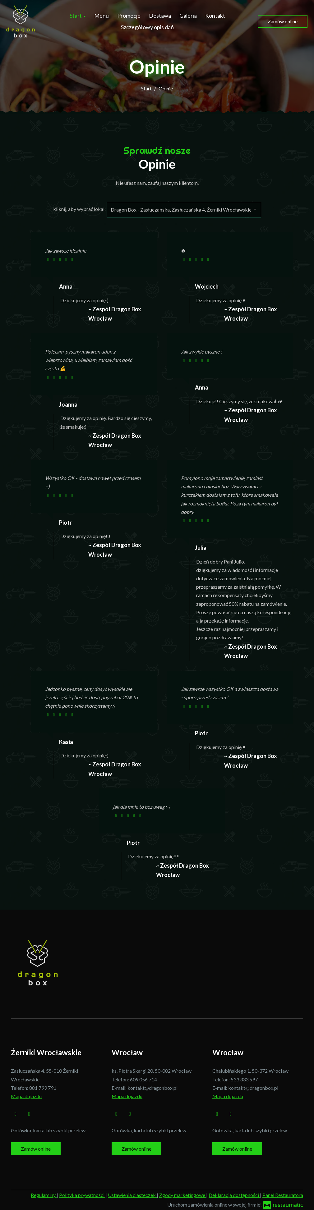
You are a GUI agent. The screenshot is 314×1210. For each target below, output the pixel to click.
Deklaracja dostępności (234, 1195)
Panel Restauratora (282, 1195)
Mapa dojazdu (26, 1096)
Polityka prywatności (82, 1195)
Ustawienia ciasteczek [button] (132, 1195)
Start (78, 15)
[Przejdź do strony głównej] (21, 21)
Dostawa (160, 15)
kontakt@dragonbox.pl (152, 1088)
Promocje (129, 15)
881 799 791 (42, 1088)
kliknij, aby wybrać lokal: (79, 209)
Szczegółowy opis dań (147, 27)
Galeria (188, 15)
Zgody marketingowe (182, 1195)
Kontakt (215, 15)
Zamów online (283, 21)
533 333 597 (244, 1079)
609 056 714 (143, 1079)
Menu (101, 15)
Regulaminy (44, 1195)
